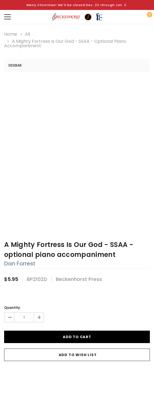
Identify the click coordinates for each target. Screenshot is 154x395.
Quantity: (12, 307)
